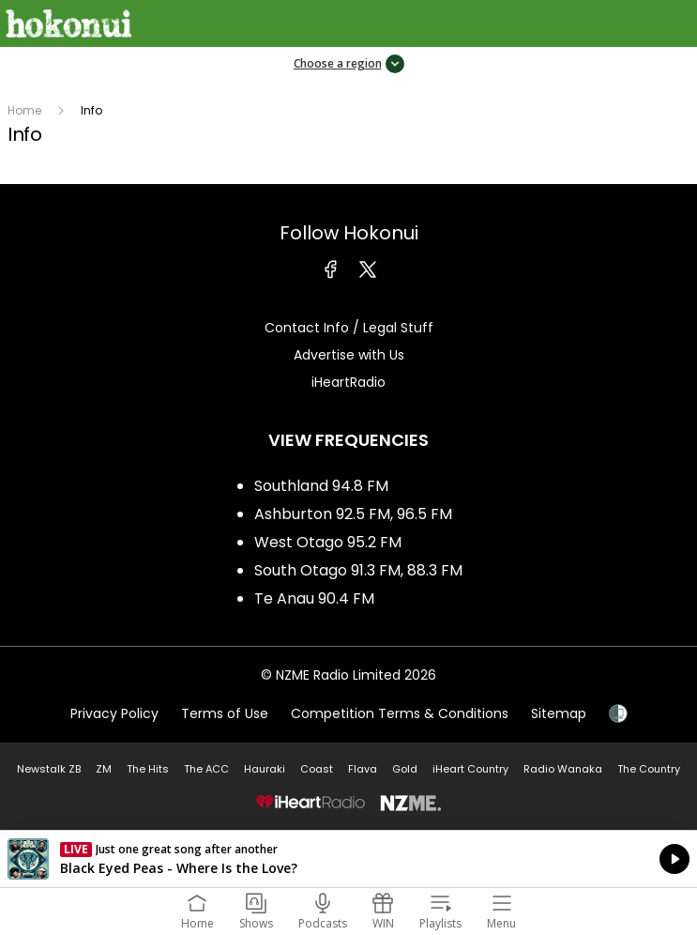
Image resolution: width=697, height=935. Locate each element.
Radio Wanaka (562, 768)
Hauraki (264, 768)
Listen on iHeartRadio (348, 859)
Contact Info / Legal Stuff (349, 327)
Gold (404, 768)
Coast (316, 768)
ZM (104, 768)
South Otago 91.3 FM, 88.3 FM (358, 570)
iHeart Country (470, 768)
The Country (648, 768)
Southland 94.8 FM (321, 486)
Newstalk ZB (49, 768)
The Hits (148, 768)
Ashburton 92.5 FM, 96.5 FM (353, 514)
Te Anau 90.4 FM (314, 598)
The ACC (206, 768)
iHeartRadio (348, 382)
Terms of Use (224, 713)
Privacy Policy (114, 713)
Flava (362, 768)
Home (24, 110)
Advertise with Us (349, 354)
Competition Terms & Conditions (399, 713)
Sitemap (558, 713)
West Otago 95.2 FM (328, 542)
